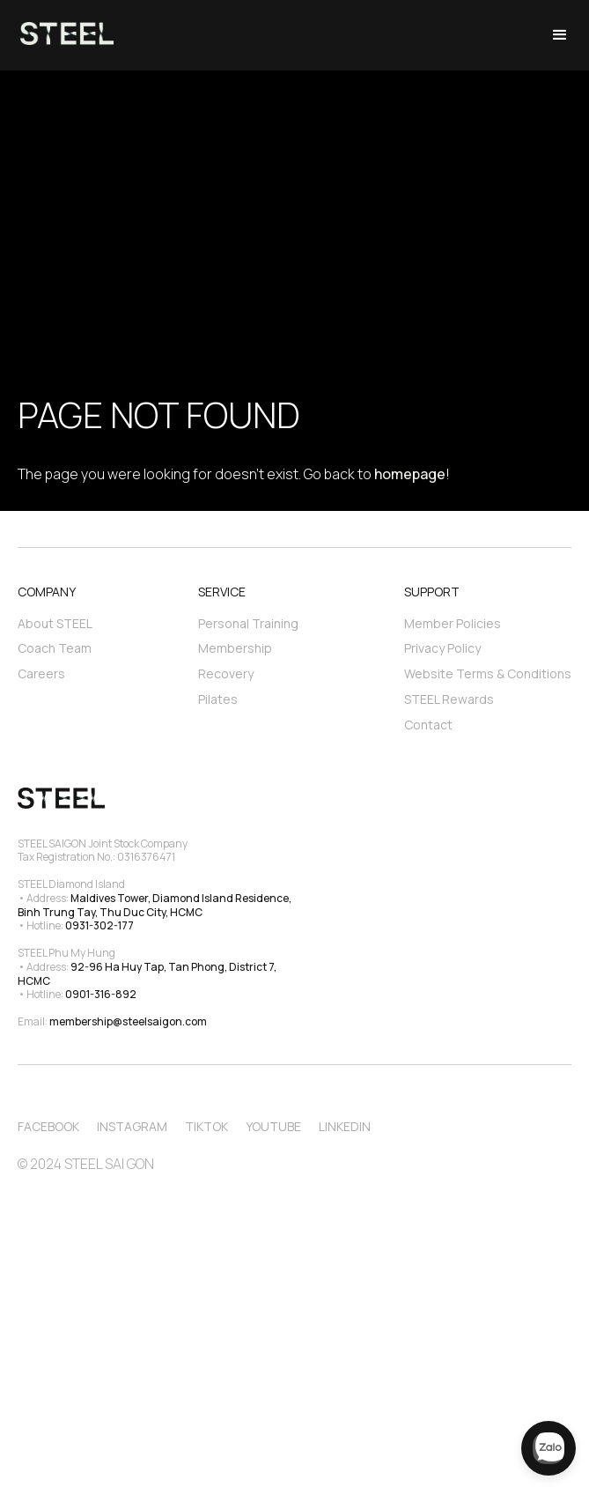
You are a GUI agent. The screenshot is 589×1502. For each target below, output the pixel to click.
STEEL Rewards (449, 699)
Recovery (226, 673)
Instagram (132, 1126)
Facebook (48, 1126)
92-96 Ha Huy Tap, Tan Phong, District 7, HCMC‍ (148, 973)
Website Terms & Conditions (487, 673)
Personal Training (248, 623)
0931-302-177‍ (99, 925)
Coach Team (55, 648)
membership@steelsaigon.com (128, 1021)
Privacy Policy (442, 648)
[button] (560, 35)
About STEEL (55, 623)
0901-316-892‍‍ (100, 994)
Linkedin (345, 1126)
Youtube (273, 1126)
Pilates (218, 699)
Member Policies (452, 623)
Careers (41, 673)
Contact (428, 724)
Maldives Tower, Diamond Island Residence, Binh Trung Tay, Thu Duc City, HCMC (155, 905)
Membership (235, 648)
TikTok (206, 1126)
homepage (409, 474)
